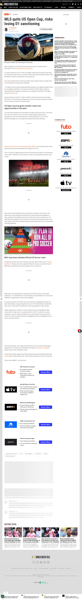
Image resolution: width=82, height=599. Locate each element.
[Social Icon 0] (33, 562)
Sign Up (66, 133)
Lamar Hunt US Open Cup (11, 453)
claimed (6, 356)
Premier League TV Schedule (16, 1)
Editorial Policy (53, 568)
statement (15, 93)
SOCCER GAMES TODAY (25, 7)
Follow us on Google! (47, 29)
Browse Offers (45, 372)
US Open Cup (38, 453)
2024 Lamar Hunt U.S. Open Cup (23, 68)
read (21, 312)
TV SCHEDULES (48, 7)
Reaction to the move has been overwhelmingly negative (20, 146)
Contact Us (68, 568)
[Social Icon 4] (48, 562)
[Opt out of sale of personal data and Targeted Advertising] (2, 596)
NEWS (5, 7)
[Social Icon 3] (44, 562)
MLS (5, 81)
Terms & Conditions (43, 568)
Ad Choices (61, 568)
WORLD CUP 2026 (13, 7)
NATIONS (64, 7)
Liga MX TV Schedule (36, 1)
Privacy (35, 568)
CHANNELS (71, 7)
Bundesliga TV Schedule (68, 1)
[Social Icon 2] (41, 562)
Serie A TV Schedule (57, 1)
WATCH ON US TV (37, 7)
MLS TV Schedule (27, 1)
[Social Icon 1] (37, 562)
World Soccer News (10, 456)
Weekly (45, 453)
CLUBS (57, 7)
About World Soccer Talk (17, 568)
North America (28, 453)
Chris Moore (13, 28)
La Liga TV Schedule (47, 1)
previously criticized (41, 348)
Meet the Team (28, 568)
